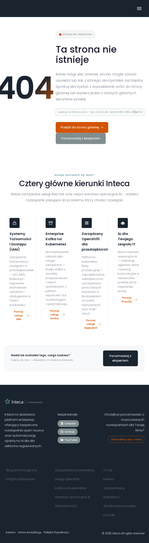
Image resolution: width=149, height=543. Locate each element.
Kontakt (109, 515)
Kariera (108, 479)
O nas (107, 470)
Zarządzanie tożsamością (74, 470)
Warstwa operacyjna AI (72, 497)
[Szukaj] (100, 112)
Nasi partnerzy (114, 488)
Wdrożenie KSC (66, 506)
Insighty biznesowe (20, 479)
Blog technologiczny (21, 470)
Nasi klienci (111, 497)
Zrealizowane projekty (119, 506)
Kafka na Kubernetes (70, 488)
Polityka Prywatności (56, 532)
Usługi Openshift (67, 479)
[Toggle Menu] (139, 8)
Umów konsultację (29, 532)
